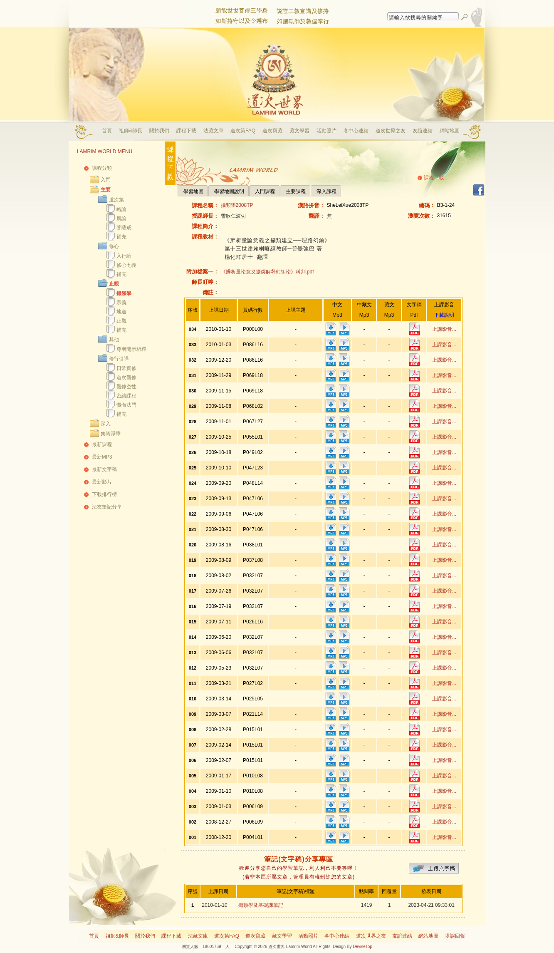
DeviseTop (362, 946)
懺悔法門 (126, 405)
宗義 (121, 302)
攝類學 (123, 293)
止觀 (114, 284)
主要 (106, 190)
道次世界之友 (391, 131)
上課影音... (444, 329)
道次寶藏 (272, 131)
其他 (114, 339)
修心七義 (126, 265)
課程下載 (186, 131)
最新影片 (102, 482)
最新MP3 (102, 457)
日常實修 (126, 368)
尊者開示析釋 (131, 349)
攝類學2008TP (237, 205)
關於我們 (159, 131)
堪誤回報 (455, 936)
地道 (121, 312)
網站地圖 (450, 131)
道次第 (116, 200)
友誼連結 (423, 131)
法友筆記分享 (107, 507)
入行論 (123, 256)
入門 (106, 180)
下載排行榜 (104, 494)
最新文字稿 (104, 469)
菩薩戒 (123, 228)
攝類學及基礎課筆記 (260, 905)
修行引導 (119, 359)
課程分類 (102, 168)
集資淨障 (111, 434)
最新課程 (102, 444)
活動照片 (326, 131)
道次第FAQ (242, 131)
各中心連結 (356, 131)
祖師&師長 (130, 131)
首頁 (107, 131)
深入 (106, 424)
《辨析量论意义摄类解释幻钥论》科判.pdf (267, 272)
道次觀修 (126, 377)
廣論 (121, 218)
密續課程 (126, 396)
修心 (114, 246)
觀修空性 (126, 387)
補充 (121, 237)
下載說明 (444, 315)
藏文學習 (299, 131)
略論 (121, 209)
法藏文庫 (213, 131)
